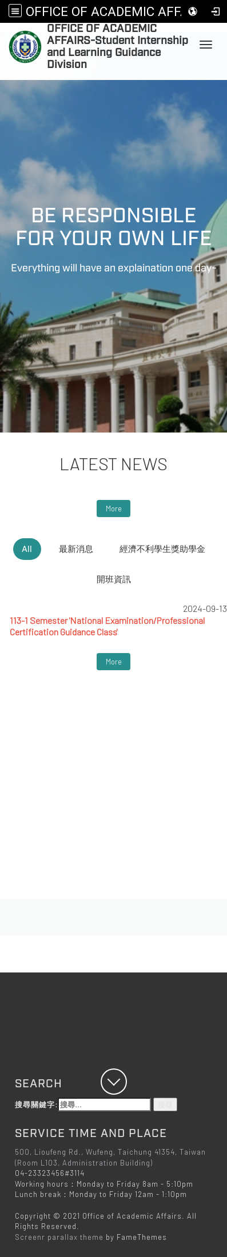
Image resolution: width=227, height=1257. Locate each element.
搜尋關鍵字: (83, 1105)
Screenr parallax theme (59, 1237)
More (114, 508)
